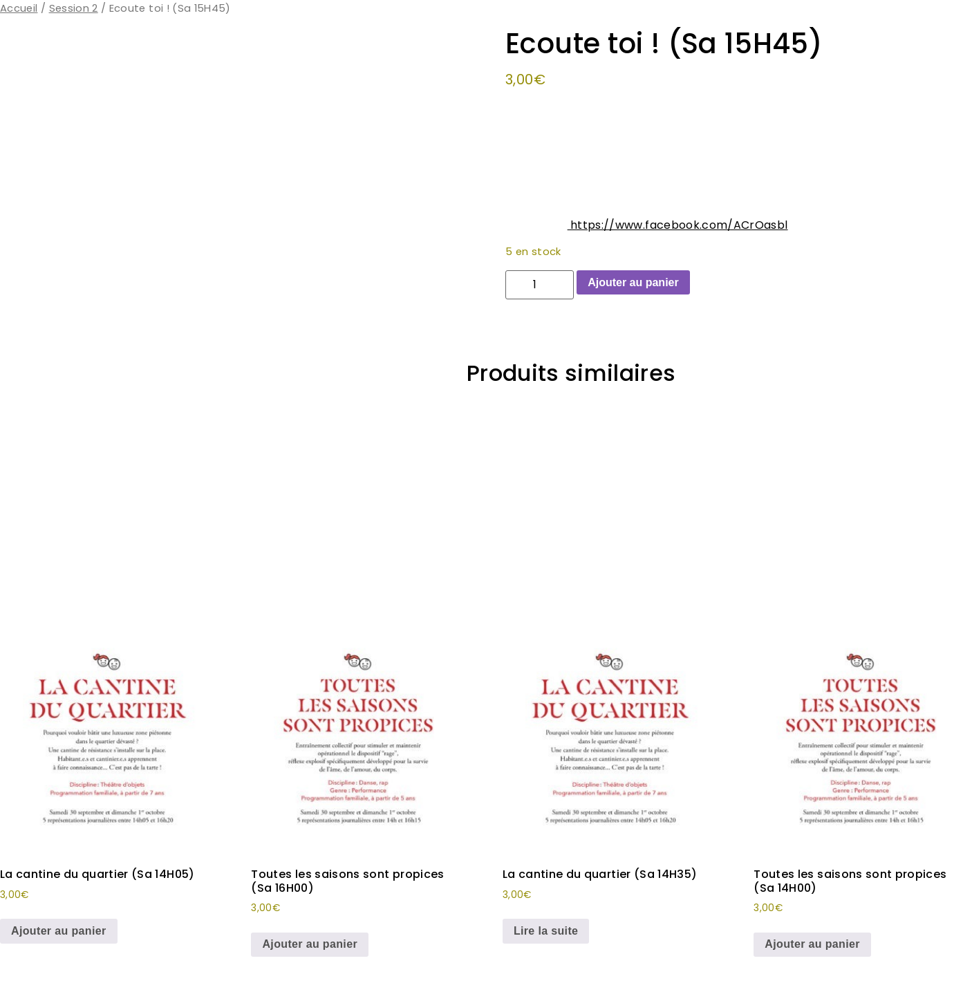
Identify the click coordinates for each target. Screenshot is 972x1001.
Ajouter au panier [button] (58, 931)
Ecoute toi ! (608, 329)
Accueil (18, 8)
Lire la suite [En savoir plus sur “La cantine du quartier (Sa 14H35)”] (546, 931)
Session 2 (73, 8)
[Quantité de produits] (539, 284)
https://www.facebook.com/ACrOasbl (678, 225)
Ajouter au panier (633, 282)
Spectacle (731, 329)
